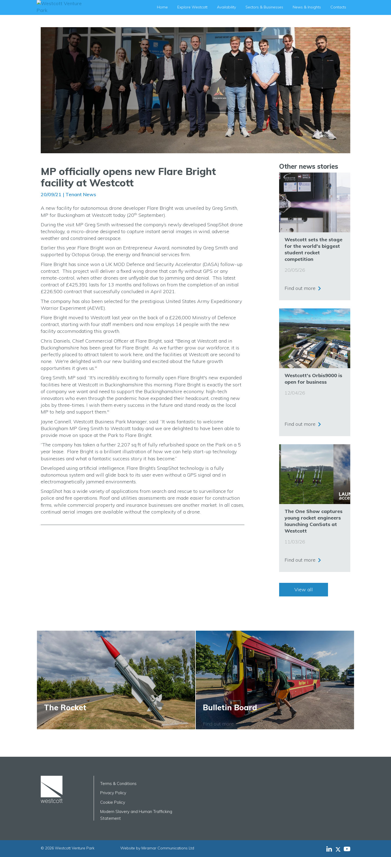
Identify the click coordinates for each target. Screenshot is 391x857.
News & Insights (307, 7)
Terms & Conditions (118, 783)
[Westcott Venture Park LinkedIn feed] (329, 849)
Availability (226, 7)
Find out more (300, 287)
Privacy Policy (113, 792)
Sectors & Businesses (264, 7)
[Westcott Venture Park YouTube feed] (347, 849)
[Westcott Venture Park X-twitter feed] (339, 849)
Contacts (338, 7)
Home (162, 7)
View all (303, 589)
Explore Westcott (192, 7)
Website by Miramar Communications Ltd (157, 848)
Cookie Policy (112, 802)
